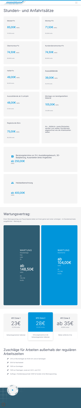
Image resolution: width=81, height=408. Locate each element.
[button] (3, 404)
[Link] (15, 2)
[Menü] (76, 3)
